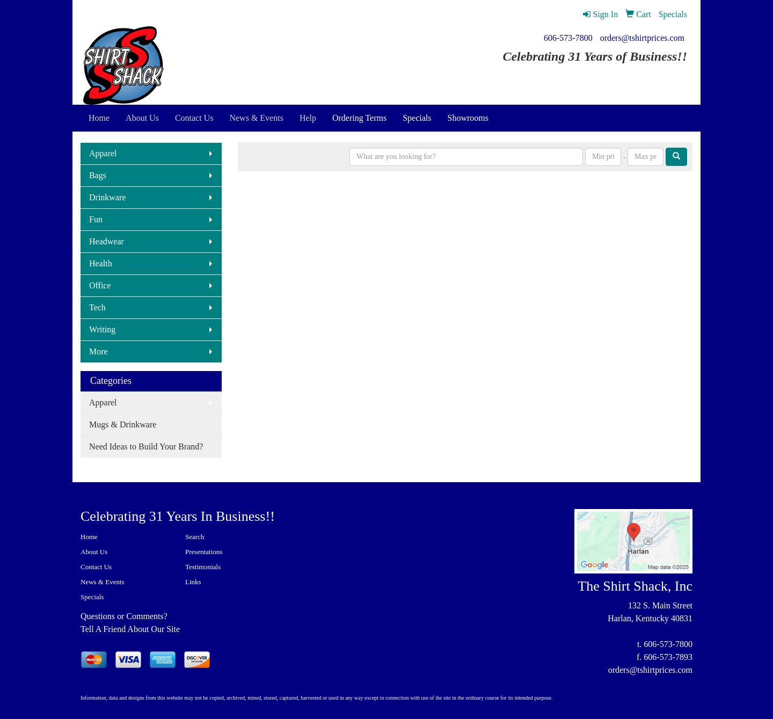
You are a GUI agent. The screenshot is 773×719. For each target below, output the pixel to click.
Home (89, 537)
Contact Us (96, 567)
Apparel (103, 153)
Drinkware (107, 197)
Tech (97, 307)
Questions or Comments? (124, 616)
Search (194, 537)
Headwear (106, 241)
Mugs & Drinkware (122, 424)
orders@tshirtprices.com (642, 37)
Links (193, 582)
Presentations (203, 552)
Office (100, 285)
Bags (97, 175)
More (98, 351)
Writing (102, 329)
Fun (96, 219)
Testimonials (203, 567)
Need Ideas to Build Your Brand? (146, 446)
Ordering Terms (359, 117)
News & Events (103, 582)
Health (100, 263)
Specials (417, 117)
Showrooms (468, 117)
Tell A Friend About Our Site (130, 629)
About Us (94, 552)
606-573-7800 (568, 37)
